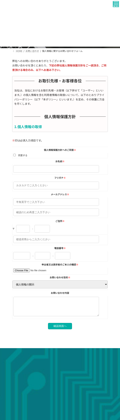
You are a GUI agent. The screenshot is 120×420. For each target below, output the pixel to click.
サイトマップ (19, 368)
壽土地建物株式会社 (26, 402)
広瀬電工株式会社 (25, 392)
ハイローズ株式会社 (26, 407)
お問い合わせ (19, 354)
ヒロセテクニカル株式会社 (29, 397)
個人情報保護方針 (21, 361)
